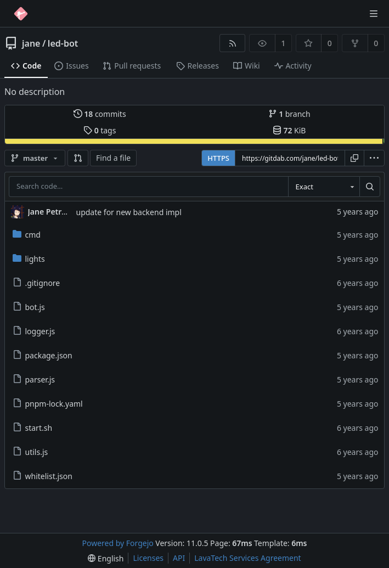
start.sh (33, 428)
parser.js (34, 379)
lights (29, 259)
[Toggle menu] (374, 14)
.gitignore (36, 283)
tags (99, 130)
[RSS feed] (232, 43)
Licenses (148, 558)
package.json (42, 355)
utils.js (30, 452)
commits (100, 114)
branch (289, 114)
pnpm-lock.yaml (48, 403)
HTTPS (218, 158)
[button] (77, 158)
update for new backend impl (129, 212)
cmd (27, 234)
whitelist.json (42, 476)
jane (31, 43)
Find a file (113, 158)
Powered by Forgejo (118, 543)
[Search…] (369, 186)
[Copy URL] (354, 158)
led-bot (63, 43)
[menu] (374, 158)
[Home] (20, 14)
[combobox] (323, 186)
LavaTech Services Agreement (247, 558)
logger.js (34, 331)
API (179, 558)
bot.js (29, 307)
